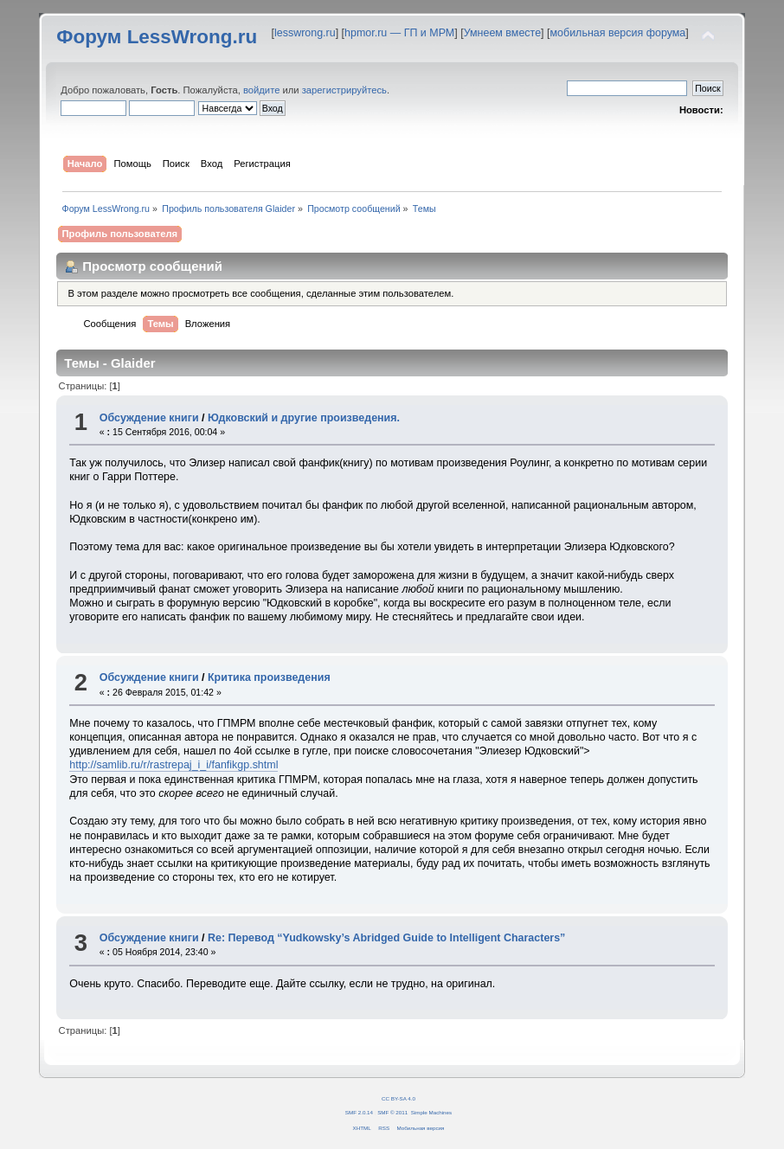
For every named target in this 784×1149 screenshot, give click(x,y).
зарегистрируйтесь (344, 90)
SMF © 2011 (392, 1112)
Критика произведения (269, 677)
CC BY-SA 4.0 (398, 1098)
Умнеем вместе (502, 33)
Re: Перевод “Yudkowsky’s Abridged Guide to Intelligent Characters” (386, 938)
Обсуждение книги (149, 418)
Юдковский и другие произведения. (304, 418)
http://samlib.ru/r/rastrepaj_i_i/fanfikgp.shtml (173, 765)
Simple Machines (431, 1112)
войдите (261, 90)
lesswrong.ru (305, 33)
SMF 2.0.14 (359, 1112)
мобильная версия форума (618, 33)
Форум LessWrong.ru (156, 37)
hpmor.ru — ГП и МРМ (399, 33)
